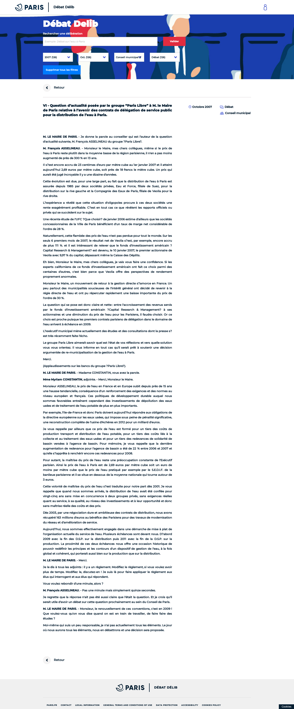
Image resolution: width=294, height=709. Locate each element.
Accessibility (189, 705)
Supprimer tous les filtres (62, 69)
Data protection (167, 705)
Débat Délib (165, 687)
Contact (66, 705)
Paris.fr (52, 705)
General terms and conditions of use (127, 705)
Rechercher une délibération (62, 33)
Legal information (87, 705)
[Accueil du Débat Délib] (39, 7)
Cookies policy (211, 705)
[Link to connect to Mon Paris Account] (265, 7)
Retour (53, 88)
